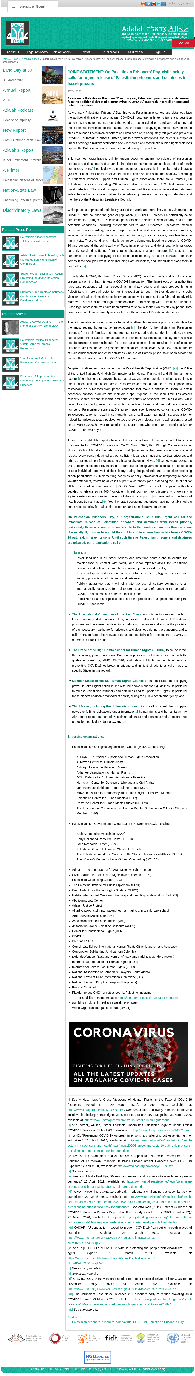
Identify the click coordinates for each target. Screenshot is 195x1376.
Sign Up (160, 52)
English (172, 3)
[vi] (133, 327)
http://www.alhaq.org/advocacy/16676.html (96, 1110)
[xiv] (104, 501)
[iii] (135, 215)
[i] (160, 148)
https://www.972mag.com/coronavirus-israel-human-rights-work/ (126, 1120)
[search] (32, 6)
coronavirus (123, 1322)
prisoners (108, 1322)
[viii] (159, 373)
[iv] (171, 250)
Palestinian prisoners (86, 1322)
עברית (189, 3)
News (86, 52)
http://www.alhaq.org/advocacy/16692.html (161, 1130)
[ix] (79, 378)
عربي (181, 3)
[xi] (158, 460)
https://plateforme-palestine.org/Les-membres (148, 997)
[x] (101, 430)
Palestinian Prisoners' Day (166, 1322)
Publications (111, 52)
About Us (13, 52)
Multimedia (135, 52)
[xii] (114, 486)
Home (5, 58)
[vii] (175, 368)
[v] (84, 266)
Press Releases (30, 58)
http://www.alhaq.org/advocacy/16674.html (145, 1166)
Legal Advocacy (37, 52)
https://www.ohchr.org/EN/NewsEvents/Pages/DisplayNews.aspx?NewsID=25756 (122, 1289)
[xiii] (154, 496)
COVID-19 (140, 1322)
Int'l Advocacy (62, 52)
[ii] (93, 168)
